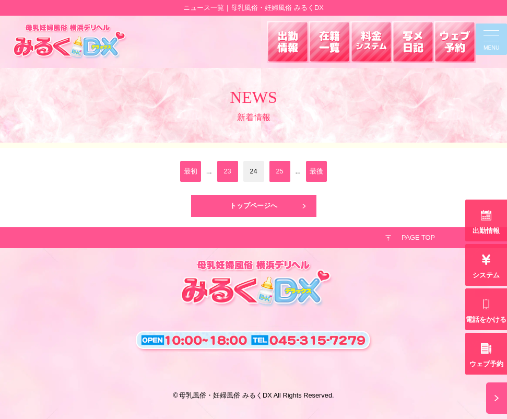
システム (486, 275)
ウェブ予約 (486, 364)
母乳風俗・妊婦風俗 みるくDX (225, 395)
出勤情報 (486, 231)
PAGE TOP (418, 237)
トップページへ (253, 206)
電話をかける (486, 319)
